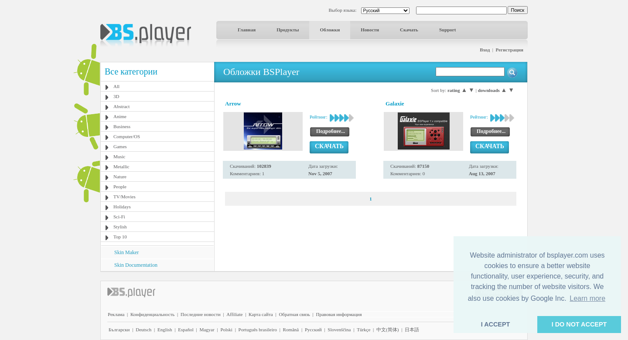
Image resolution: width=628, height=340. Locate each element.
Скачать (409, 29)
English (164, 329)
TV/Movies (124, 196)
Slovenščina (339, 329)
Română (291, 329)
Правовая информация (339, 314)
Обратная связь (294, 314)
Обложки (330, 29)
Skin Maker (126, 252)
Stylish (120, 226)
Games (120, 146)
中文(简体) (387, 329)
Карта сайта (261, 314)
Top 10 (120, 236)
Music (119, 156)
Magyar (206, 329)
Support (447, 29)
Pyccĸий (313, 329)
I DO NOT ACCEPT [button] (579, 324)
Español (185, 329)
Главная (247, 29)
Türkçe (363, 329)
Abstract (121, 106)
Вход (485, 49)
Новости (370, 29)
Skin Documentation (135, 265)
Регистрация (509, 49)
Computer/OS (126, 136)
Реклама (116, 314)
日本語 (412, 329)
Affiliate (234, 314)
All (116, 86)
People (119, 186)
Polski (226, 329)
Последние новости (201, 314)
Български (119, 329)
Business (121, 126)
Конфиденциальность (152, 314)
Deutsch (143, 329)
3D (116, 96)
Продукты (287, 29)
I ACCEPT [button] (495, 324)
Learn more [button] (587, 298)
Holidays (122, 206)
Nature (119, 176)
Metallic (121, 166)
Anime (119, 116)
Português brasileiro (258, 329)
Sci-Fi (119, 216)
